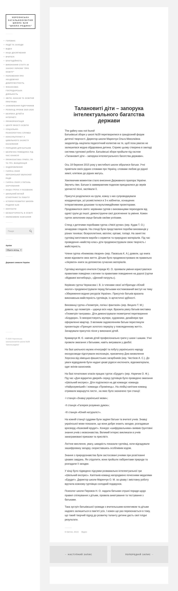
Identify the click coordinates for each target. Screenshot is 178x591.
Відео (9, 49)
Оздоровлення (14, 167)
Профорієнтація (15, 121)
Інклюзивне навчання (18, 217)
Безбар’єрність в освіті (19, 213)
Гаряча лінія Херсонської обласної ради (19, 174)
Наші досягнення (16, 53)
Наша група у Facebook (19, 190)
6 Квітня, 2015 (72, 532)
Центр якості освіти (17, 125)
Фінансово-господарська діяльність (14, 90)
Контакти (11, 209)
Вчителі (10, 57)
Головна (11, 41)
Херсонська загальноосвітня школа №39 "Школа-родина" (18, 342)
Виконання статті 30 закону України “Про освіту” (17, 68)
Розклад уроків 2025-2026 (20, 110)
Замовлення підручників (20, 106)
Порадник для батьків (18, 148)
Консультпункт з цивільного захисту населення (17, 140)
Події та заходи (14, 45)
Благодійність (14, 61)
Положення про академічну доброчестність (15, 79)
